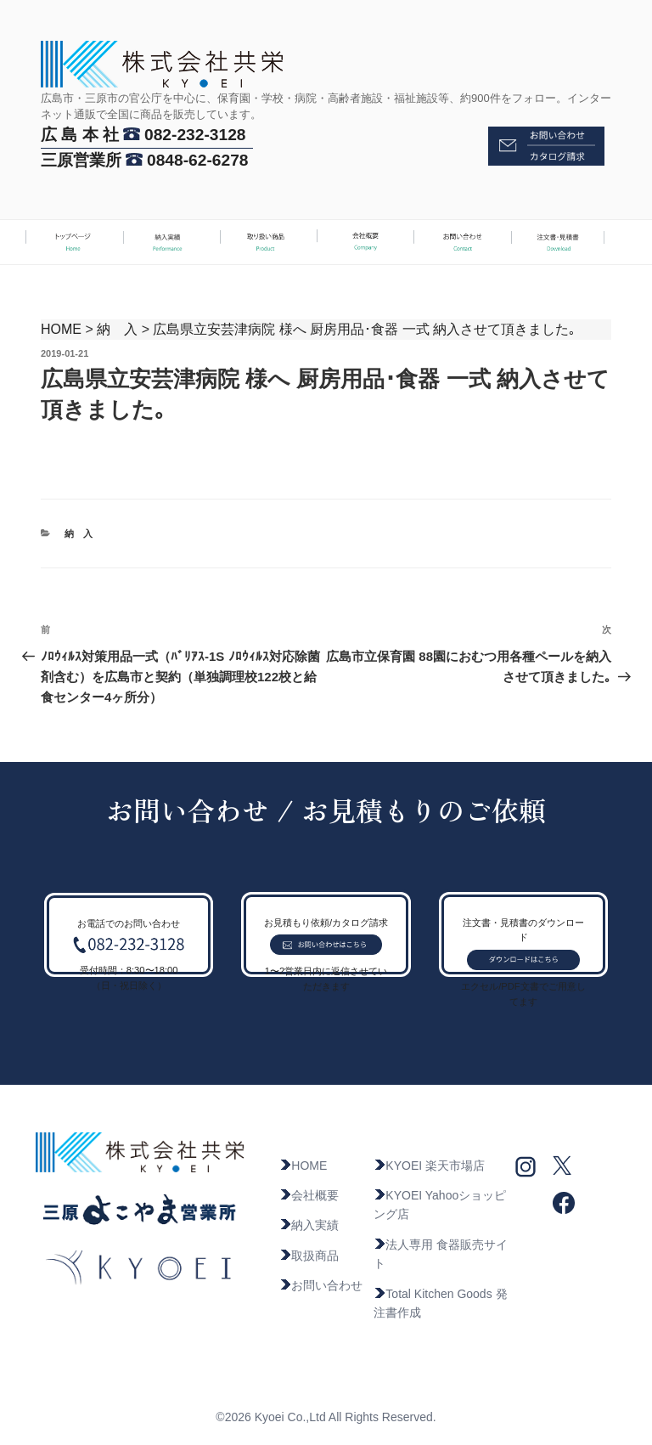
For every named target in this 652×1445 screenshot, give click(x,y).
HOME (61, 329)
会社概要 (309, 1195)
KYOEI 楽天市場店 (429, 1165)
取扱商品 (309, 1255)
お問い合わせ (321, 1285)
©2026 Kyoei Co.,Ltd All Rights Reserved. (326, 1417)
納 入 (117, 329)
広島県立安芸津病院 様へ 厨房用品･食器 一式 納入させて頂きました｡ (364, 329)
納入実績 (309, 1225)
